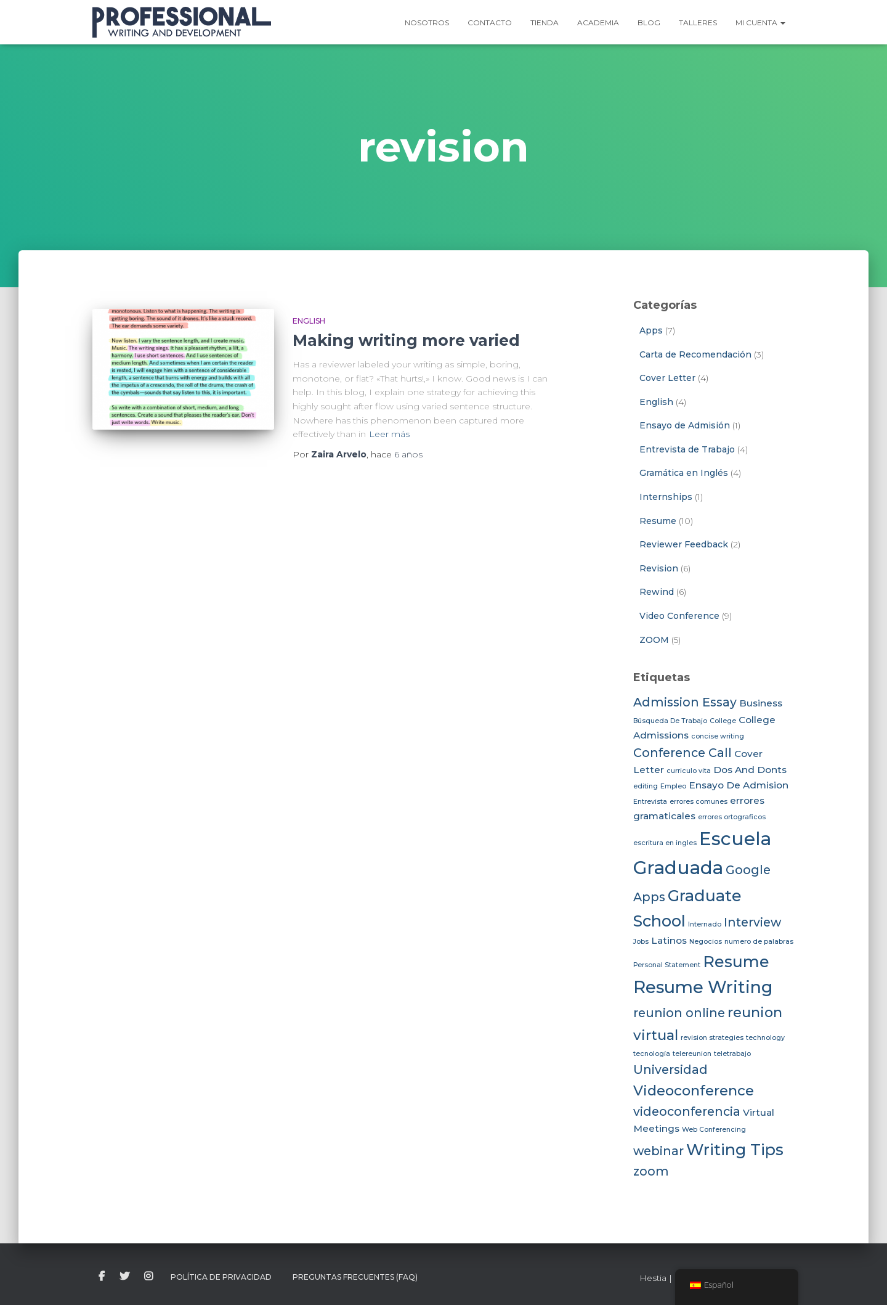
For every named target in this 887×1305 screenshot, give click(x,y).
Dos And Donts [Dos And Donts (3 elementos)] (750, 769)
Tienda (544, 22)
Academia (598, 22)
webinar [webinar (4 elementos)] (658, 1150)
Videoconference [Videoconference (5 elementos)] (693, 1090)
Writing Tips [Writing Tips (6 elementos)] (735, 1149)
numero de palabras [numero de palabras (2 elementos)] (758, 942)
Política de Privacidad (221, 1277)
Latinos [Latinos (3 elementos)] (669, 940)
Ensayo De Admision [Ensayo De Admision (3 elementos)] (738, 785)
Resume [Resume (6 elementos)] (736, 961)
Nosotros (427, 22)
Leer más (389, 434)
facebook (101, 1276)
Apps (651, 330)
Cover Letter (667, 377)
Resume (657, 520)
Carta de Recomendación (695, 354)
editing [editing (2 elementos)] (645, 786)
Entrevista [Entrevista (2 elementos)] (650, 802)
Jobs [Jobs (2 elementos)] (641, 942)
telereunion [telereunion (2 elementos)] (692, 1054)
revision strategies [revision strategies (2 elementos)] (712, 1038)
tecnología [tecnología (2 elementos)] (651, 1054)
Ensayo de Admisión (684, 425)
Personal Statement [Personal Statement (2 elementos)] (666, 965)
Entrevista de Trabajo (687, 449)
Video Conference (679, 615)
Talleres (698, 22)
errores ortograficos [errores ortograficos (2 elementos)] (732, 817)
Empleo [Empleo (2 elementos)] (673, 786)
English (309, 320)
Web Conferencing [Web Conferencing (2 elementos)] (714, 1130)
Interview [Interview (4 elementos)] (752, 922)
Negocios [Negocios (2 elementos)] (705, 942)
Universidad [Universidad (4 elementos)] (670, 1069)
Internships (665, 496)
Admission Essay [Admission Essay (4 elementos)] (685, 702)
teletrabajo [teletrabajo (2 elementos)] (732, 1054)
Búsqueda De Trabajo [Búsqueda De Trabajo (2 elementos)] (670, 721)
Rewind (656, 591)
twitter (124, 1276)
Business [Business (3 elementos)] (760, 703)
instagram (148, 1276)
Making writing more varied (406, 340)
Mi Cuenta (760, 22)
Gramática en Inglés (683, 472)
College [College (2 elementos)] (723, 721)
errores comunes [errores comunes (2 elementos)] (698, 802)
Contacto (490, 22)
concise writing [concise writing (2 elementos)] (717, 736)
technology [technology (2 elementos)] (765, 1038)
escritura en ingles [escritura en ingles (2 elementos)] (665, 843)
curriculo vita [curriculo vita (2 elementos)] (688, 771)
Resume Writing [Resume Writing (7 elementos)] (703, 987)
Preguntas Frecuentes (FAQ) (355, 1277)
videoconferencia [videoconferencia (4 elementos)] (686, 1111)
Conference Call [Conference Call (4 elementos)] (682, 752)
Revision (658, 568)
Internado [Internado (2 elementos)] (704, 924)
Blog (649, 22)
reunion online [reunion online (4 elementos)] (679, 1012)
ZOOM (654, 639)
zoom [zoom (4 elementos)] (651, 1171)
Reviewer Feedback (683, 544)
